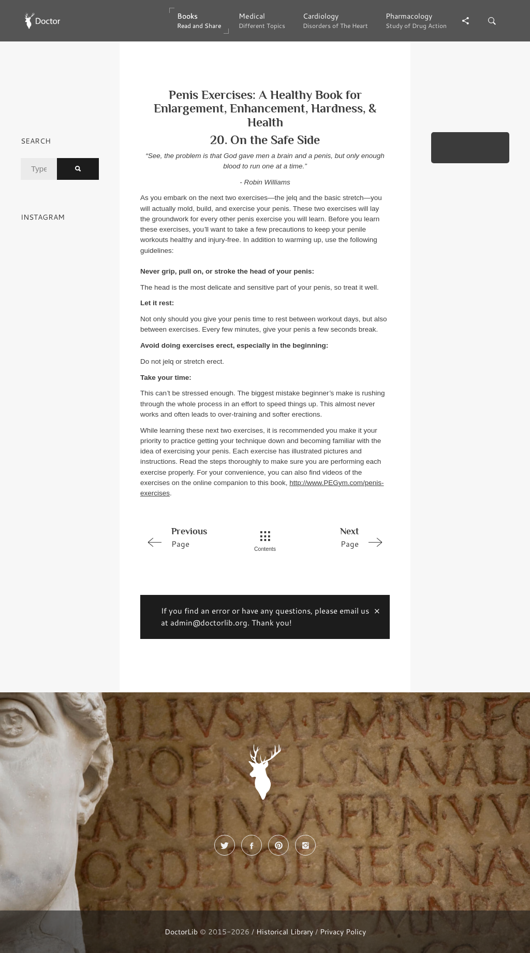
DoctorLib (181, 931)
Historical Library (284, 931)
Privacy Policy (343, 931)
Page (189, 536)
